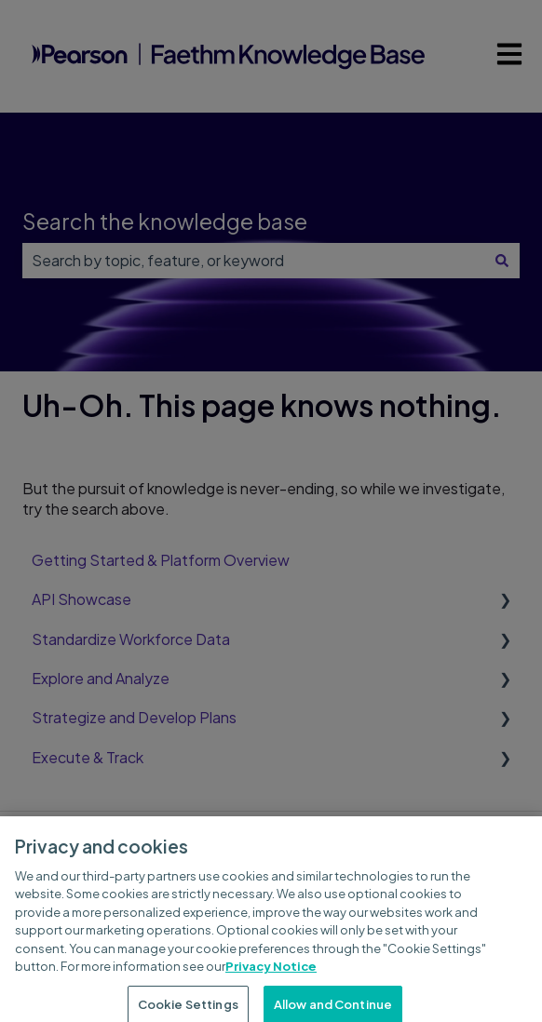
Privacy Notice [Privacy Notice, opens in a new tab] (271, 976)
